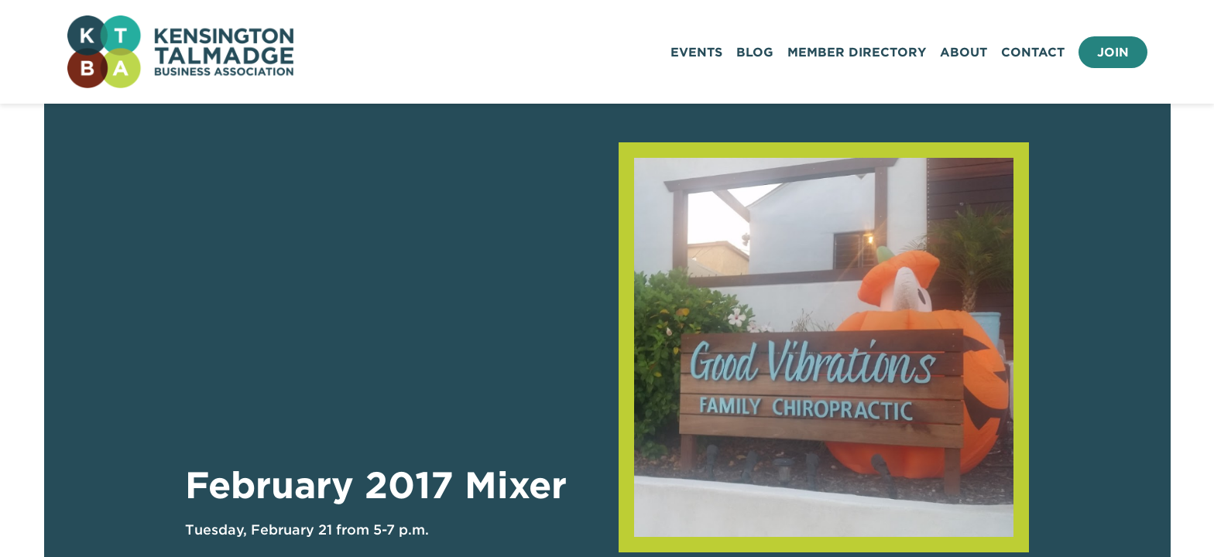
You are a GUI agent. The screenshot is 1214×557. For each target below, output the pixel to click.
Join (1113, 52)
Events (696, 52)
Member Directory (856, 52)
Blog (754, 52)
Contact (1033, 52)
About (963, 52)
